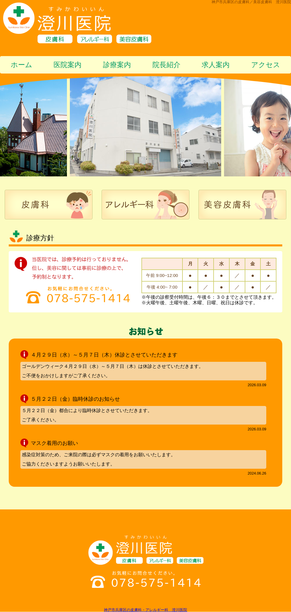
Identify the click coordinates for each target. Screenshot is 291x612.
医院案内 (67, 65)
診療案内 (117, 65)
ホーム (21, 65)
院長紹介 (166, 65)
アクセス (265, 65)
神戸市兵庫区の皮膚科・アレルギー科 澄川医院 (145, 610)
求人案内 (216, 65)
